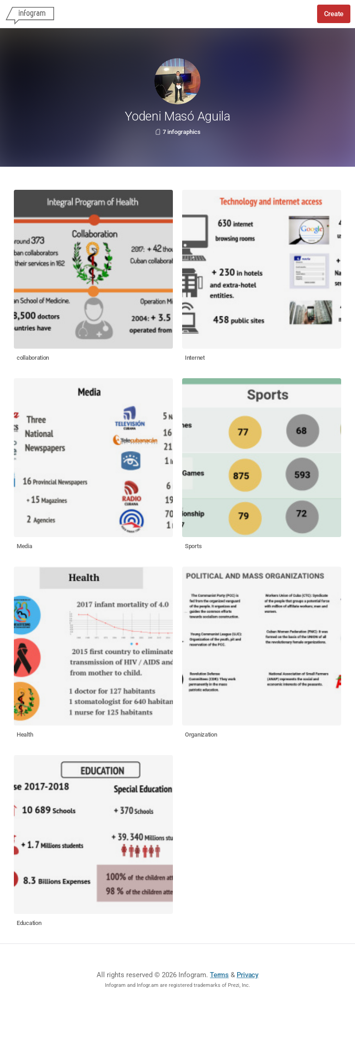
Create (333, 14)
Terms (219, 975)
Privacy (247, 975)
